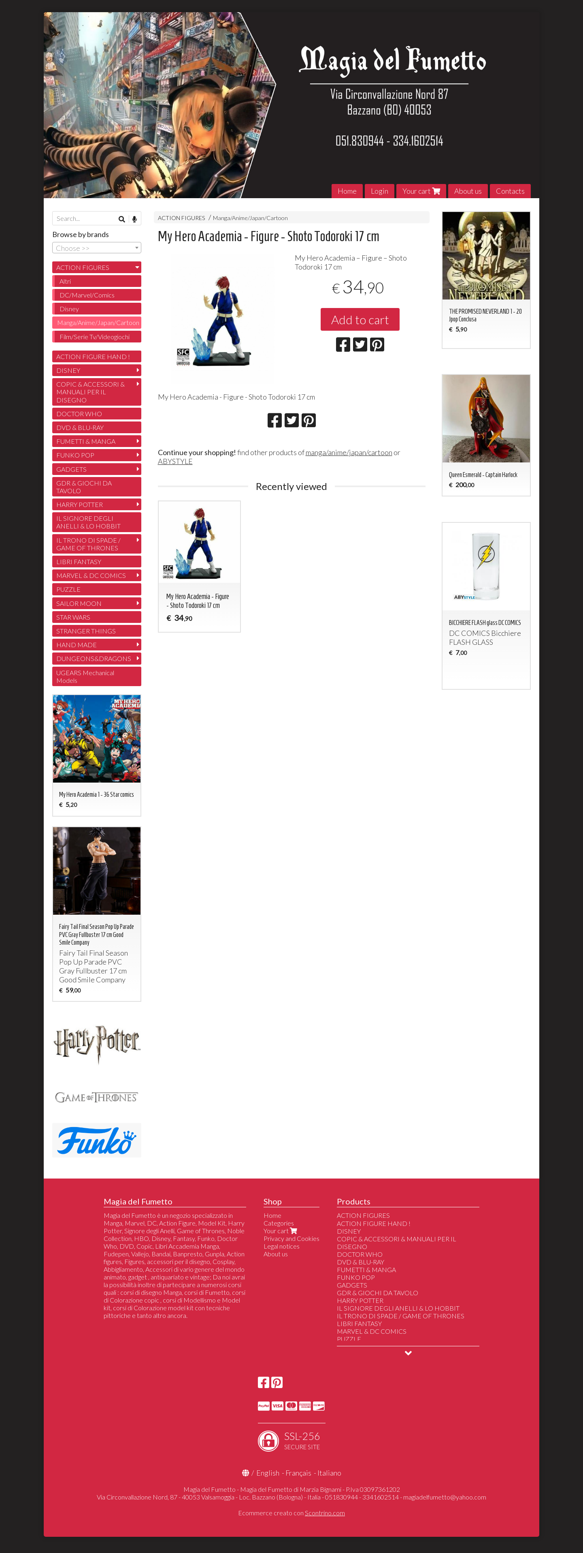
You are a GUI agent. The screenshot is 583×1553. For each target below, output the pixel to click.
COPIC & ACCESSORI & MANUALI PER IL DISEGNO (90, 391)
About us (468, 190)
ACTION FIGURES (181, 217)
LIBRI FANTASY (78, 561)
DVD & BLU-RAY (80, 427)
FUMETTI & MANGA (85, 441)
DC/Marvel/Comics (87, 295)
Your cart (421, 190)
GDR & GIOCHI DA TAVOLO (84, 486)
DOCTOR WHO (79, 413)
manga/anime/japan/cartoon (349, 452)
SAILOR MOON (79, 603)
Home (347, 190)
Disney (69, 308)
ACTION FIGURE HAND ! (93, 356)
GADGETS (71, 469)
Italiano (329, 1472)
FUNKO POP (75, 455)
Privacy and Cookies (291, 1238)
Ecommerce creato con (291, 1513)
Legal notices (282, 1246)
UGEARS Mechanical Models (85, 676)
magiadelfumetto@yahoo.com (444, 1497)
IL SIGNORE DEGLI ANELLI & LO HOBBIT (88, 522)
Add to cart (360, 319)
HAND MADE (76, 644)
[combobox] (96, 247)
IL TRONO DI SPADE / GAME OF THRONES (88, 544)
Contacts (510, 190)
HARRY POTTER (79, 504)
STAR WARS (73, 617)
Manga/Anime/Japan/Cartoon (250, 217)
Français (298, 1472)
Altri (65, 281)
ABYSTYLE (175, 461)
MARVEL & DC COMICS (91, 575)
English (267, 1472)
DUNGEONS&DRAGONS (93, 658)
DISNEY (68, 370)
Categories (279, 1223)
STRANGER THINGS (86, 631)
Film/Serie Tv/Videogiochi (95, 336)
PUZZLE (68, 589)
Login (379, 190)
